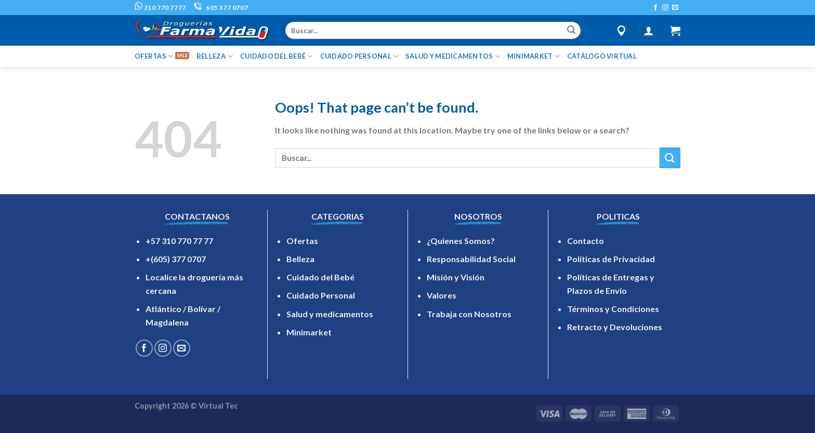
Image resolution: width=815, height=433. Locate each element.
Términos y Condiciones (613, 309)
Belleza (300, 259)
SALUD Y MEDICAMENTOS (452, 56)
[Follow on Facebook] (655, 7)
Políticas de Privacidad (611, 259)
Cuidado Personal (320, 295)
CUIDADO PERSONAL (359, 56)
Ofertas (302, 241)
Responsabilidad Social (471, 259)
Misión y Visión (455, 277)
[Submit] (571, 30)
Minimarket (309, 332)
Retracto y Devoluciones (614, 327)
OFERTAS (154, 56)
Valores (441, 295)
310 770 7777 (160, 7)
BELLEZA (214, 56)
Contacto (585, 241)
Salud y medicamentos (329, 314)
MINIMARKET (533, 56)
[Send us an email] (675, 7)
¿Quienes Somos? (461, 241)
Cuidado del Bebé (320, 277)
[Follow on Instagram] (665, 7)
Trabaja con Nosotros (469, 314)
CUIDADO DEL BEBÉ (276, 56)
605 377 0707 (221, 7)
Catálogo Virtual (602, 56)
